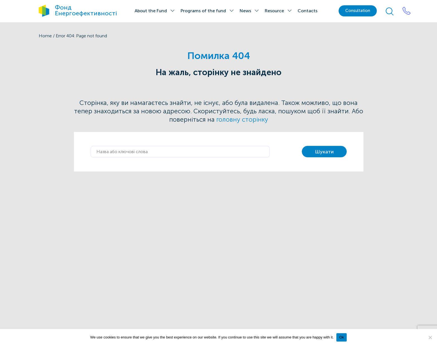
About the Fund (151, 10)
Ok (341, 337)
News (245, 10)
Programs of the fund (203, 10)
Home (45, 35)
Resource (274, 10)
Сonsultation (357, 10)
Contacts (307, 10)
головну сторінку (242, 119)
